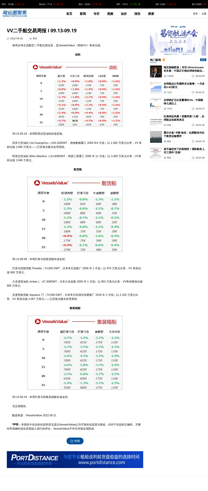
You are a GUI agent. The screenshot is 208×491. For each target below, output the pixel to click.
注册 (204, 13)
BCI (199, 4)
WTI (11, 4)
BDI (88, 4)
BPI (127, 4)
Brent (49, 4)
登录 (195, 13)
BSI (164, 4)
